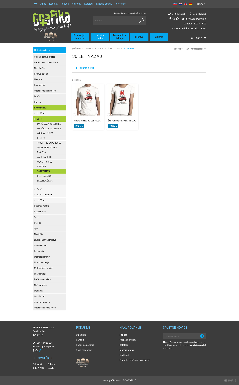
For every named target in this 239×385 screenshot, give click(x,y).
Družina (37, 102)
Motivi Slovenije (41, 262)
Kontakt (53, 3)
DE (191, 4)
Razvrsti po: (177, 49)
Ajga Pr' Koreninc (42, 302)
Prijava (200, 3)
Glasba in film (40, 245)
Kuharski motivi (41, 206)
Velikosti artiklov (128, 340)
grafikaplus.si (77, 48)
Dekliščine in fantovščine (46, 62)
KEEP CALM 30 (44, 176)
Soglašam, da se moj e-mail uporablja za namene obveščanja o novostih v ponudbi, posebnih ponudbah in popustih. (184, 345)
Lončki (37, 96)
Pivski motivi (40, 211)
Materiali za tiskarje (119, 37)
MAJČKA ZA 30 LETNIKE (49, 124)
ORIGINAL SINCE (45, 133)
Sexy (36, 217)
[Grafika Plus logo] (52, 21)
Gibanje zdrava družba (44, 57)
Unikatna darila (100, 37)
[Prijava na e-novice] (202, 336)
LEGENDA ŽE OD (45, 181)
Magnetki (38, 291)
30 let (39, 119)
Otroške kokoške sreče (45, 307)
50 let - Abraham (44, 194)
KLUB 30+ (41, 138)
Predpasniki (39, 85)
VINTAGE (41, 166)
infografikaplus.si (195, 18)
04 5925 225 (178, 13)
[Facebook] (170, 18)
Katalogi (88, 3)
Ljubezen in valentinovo (45, 240)
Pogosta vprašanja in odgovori (135, 360)
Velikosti (76, 3)
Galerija (159, 36)
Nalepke (38, 79)
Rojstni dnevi (40, 107)
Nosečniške (39, 68)
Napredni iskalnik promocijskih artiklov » (130, 13)
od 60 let (41, 200)
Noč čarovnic (40, 285)
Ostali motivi (40, 296)
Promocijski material (79, 37)
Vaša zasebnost (84, 350)
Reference (120, 3)
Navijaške (38, 234)
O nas (43, 3)
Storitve (139, 36)
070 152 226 (199, 13)
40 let (39, 189)
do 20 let (41, 113)
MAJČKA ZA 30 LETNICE (49, 128)
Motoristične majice (43, 268)
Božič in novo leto (42, 279)
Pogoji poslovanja (85, 345)
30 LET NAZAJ (44, 171)
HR (180, 4)
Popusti (65, 3)
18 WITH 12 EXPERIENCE (49, 143)
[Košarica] (198, 38)
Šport (36, 228)
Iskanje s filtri (86, 67)
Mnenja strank (104, 3)
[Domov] (35, 4)
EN (185, 4)
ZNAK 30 (41, 152)
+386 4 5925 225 (44, 342)
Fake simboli (40, 274)
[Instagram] (174, 18)
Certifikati (124, 355)
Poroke (37, 223)
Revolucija (39, 251)
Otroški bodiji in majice (45, 91)
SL (175, 4)
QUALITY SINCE (44, 162)
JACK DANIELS (44, 157)
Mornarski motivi (42, 257)
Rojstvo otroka (41, 74)
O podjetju (81, 335)
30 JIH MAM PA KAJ (47, 147)
